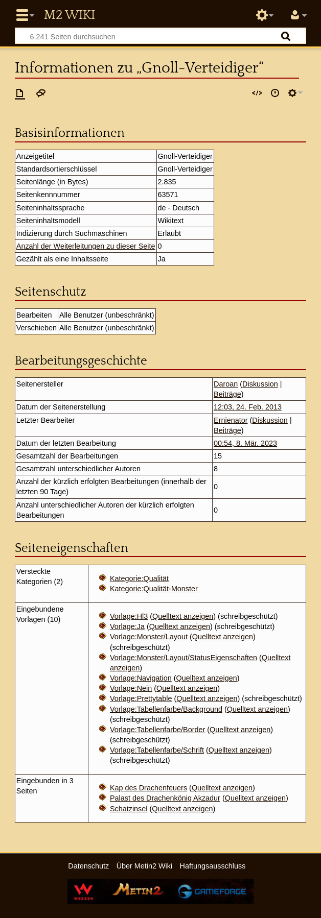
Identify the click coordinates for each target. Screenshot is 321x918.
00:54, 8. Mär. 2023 (245, 443)
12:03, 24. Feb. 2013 (248, 407)
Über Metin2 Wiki (145, 866)
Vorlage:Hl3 (129, 616)
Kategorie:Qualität (139, 578)
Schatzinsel (129, 809)
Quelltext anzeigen (182, 616)
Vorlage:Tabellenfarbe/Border (157, 730)
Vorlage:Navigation (141, 678)
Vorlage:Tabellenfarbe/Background (166, 709)
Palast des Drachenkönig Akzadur (165, 798)
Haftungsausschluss (213, 866)
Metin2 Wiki (69, 15)
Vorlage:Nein (131, 688)
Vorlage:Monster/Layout (149, 637)
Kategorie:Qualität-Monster (154, 589)
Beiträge (227, 394)
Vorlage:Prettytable (141, 698)
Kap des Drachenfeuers (148, 788)
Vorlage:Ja (127, 626)
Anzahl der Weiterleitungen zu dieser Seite (85, 246)
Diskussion (260, 384)
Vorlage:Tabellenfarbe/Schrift (157, 750)
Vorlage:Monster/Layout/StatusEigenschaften (183, 658)
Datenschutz (88, 866)
